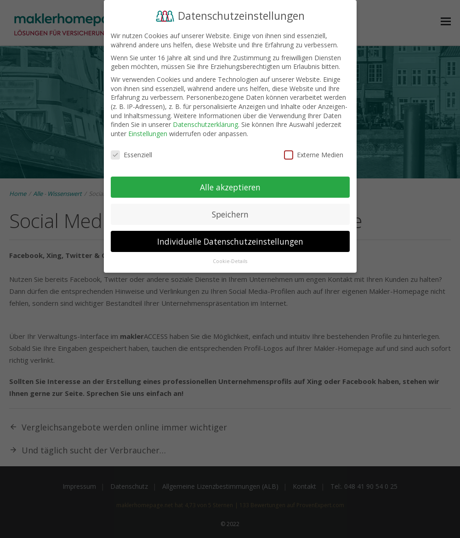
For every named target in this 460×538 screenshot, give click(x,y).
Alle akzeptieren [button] (230, 185)
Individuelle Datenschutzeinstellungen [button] (230, 239)
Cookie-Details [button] (230, 260)
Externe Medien (313, 153)
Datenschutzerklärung (205, 123)
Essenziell (131, 153)
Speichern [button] (230, 212)
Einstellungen (147, 131)
